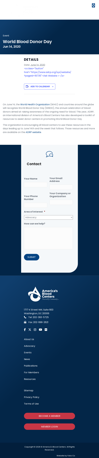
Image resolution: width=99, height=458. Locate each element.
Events (27, 352)
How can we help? (34, 223)
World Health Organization (35, 104)
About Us (29, 339)
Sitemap (28, 390)
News (27, 359)
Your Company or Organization (60, 195)
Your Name (30, 178)
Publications (30, 366)
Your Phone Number (31, 198)
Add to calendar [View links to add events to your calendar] (40, 86)
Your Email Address (56, 180)
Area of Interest (34, 211)
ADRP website (33, 132)
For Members (31, 372)
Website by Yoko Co (66, 455)
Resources (30, 379)
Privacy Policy (31, 397)
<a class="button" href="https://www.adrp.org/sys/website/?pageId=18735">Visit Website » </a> (47, 72)
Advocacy (29, 346)
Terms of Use (31, 404)
